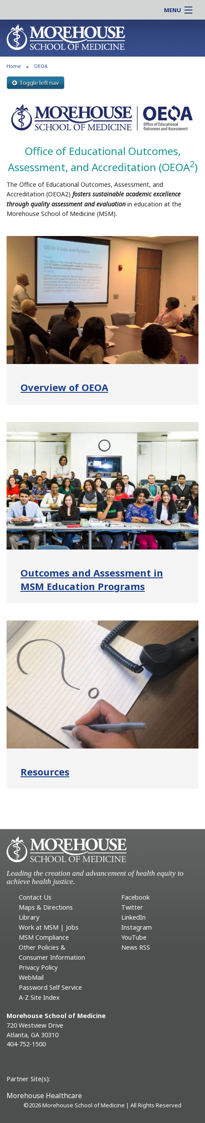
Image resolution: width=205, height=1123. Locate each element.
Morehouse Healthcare (44, 1095)
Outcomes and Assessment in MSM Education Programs (91, 579)
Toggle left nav (35, 83)
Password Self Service (50, 987)
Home (14, 66)
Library (29, 917)
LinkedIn (133, 917)
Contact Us (35, 897)
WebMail (31, 977)
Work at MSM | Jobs (49, 927)
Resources (44, 771)
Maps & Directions (46, 907)
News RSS (135, 947)
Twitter (132, 907)
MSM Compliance (44, 937)
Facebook (135, 897)
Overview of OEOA (64, 387)
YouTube (134, 937)
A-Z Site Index (39, 997)
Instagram (136, 927)
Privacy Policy (38, 967)
